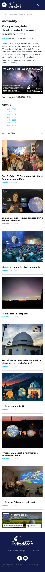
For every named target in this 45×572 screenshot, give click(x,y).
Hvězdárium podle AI (13, 406)
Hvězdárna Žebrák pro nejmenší (18, 502)
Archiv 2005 (11, 122)
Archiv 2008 (11, 114)
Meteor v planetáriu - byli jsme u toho (21, 267)
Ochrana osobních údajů (15, 550)
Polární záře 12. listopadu (15, 314)
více (41, 134)
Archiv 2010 (11, 109)
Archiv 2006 (11, 120)
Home (4, 14)
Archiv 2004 (11, 125)
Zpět (4, 101)
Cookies (36, 550)
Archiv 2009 (11, 111)
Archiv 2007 (11, 117)
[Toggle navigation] (4, 4)
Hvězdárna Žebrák (16, 14)
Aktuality (28, 14)
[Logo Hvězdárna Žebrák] (14, 5)
